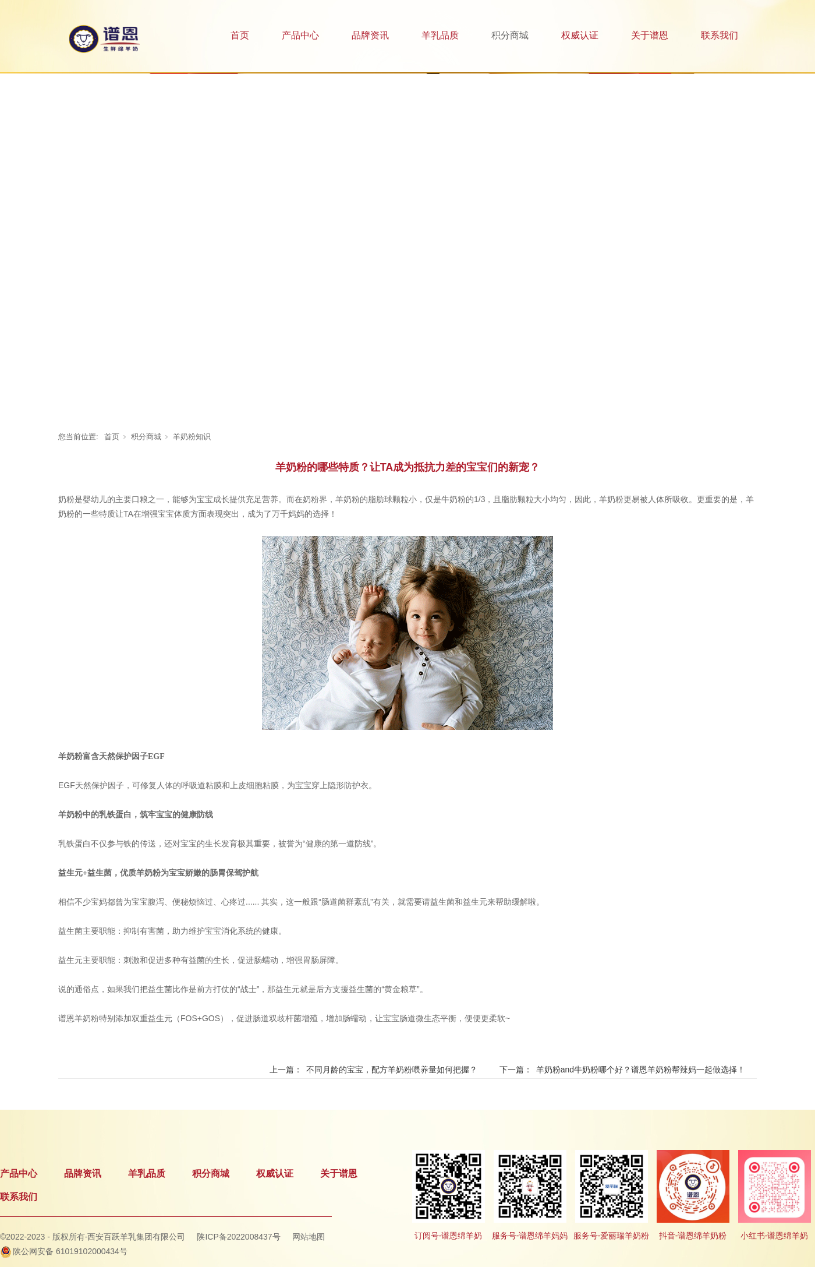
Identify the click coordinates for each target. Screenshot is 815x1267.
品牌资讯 (370, 35)
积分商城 (510, 35)
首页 (240, 35)
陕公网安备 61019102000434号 (70, 1251)
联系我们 (719, 35)
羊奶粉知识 (192, 436)
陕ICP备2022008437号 (238, 1236)
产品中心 (300, 35)
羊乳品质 (440, 35)
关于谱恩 (649, 35)
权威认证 (579, 35)
